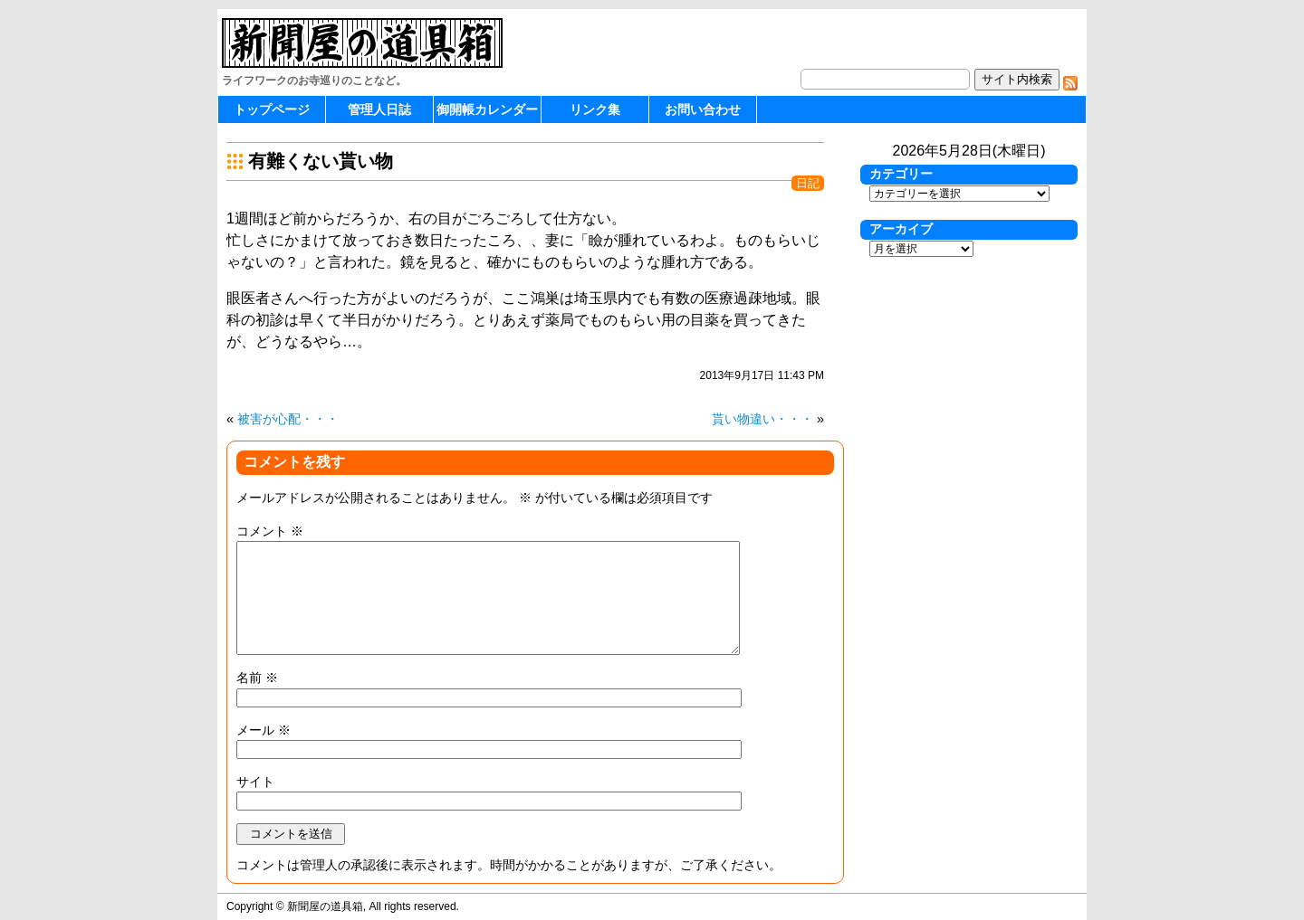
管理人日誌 (379, 109)
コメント (269, 531)
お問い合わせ (703, 109)
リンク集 (595, 109)
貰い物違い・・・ (762, 419)
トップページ (272, 109)
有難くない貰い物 (320, 161)
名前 (257, 677)
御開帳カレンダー (487, 109)
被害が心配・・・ (288, 419)
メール (263, 730)
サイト (255, 781)
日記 (808, 183)
